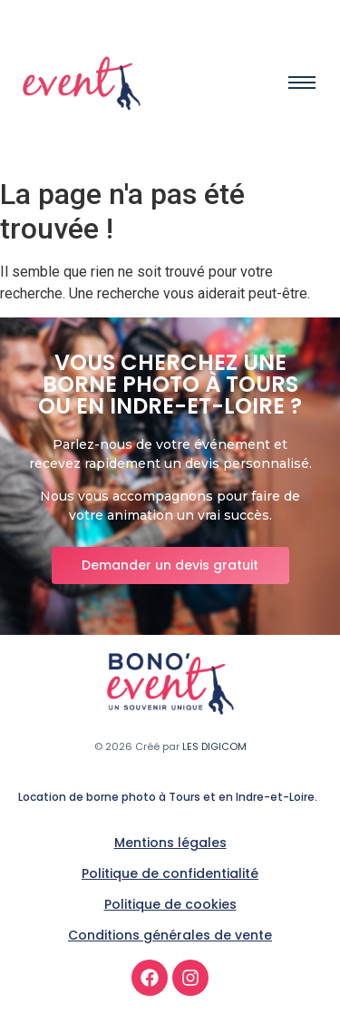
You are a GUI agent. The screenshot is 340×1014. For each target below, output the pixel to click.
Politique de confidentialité (170, 873)
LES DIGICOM (214, 746)
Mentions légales (170, 843)
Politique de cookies (170, 904)
